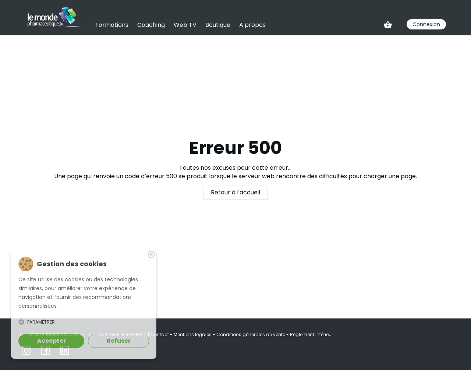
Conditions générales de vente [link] (251, 334)
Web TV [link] (185, 25)
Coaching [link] (151, 25)
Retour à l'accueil (235, 192)
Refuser (119, 340)
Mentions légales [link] (193, 334)
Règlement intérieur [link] (311, 334)
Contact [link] (160, 334)
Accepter (51, 340)
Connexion (426, 24)
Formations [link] (111, 25)
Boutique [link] (217, 25)
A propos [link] (252, 25)
